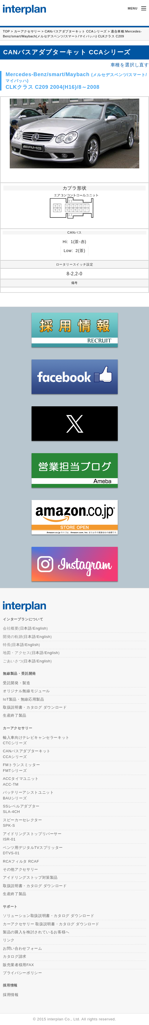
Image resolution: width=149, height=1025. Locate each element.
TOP (6, 31)
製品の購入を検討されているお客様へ (36, 932)
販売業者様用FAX (18, 965)
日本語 (26, 628)
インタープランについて (23, 619)
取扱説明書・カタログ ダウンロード (35, 707)
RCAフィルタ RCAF (21, 861)
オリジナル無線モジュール (26, 691)
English (40, 628)
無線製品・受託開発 (19, 673)
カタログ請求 (14, 956)
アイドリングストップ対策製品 (30, 877)
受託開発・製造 (16, 683)
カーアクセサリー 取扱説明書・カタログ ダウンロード (51, 924)
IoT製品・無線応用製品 (23, 699)
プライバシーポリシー (22, 973)
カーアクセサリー (27, 31)
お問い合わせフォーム (22, 948)
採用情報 (10, 985)
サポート (10, 906)
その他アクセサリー (20, 869)
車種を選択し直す (130, 65)
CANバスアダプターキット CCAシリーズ (76, 31)
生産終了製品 (14, 715)
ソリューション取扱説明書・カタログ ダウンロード (48, 916)
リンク (9, 940)
